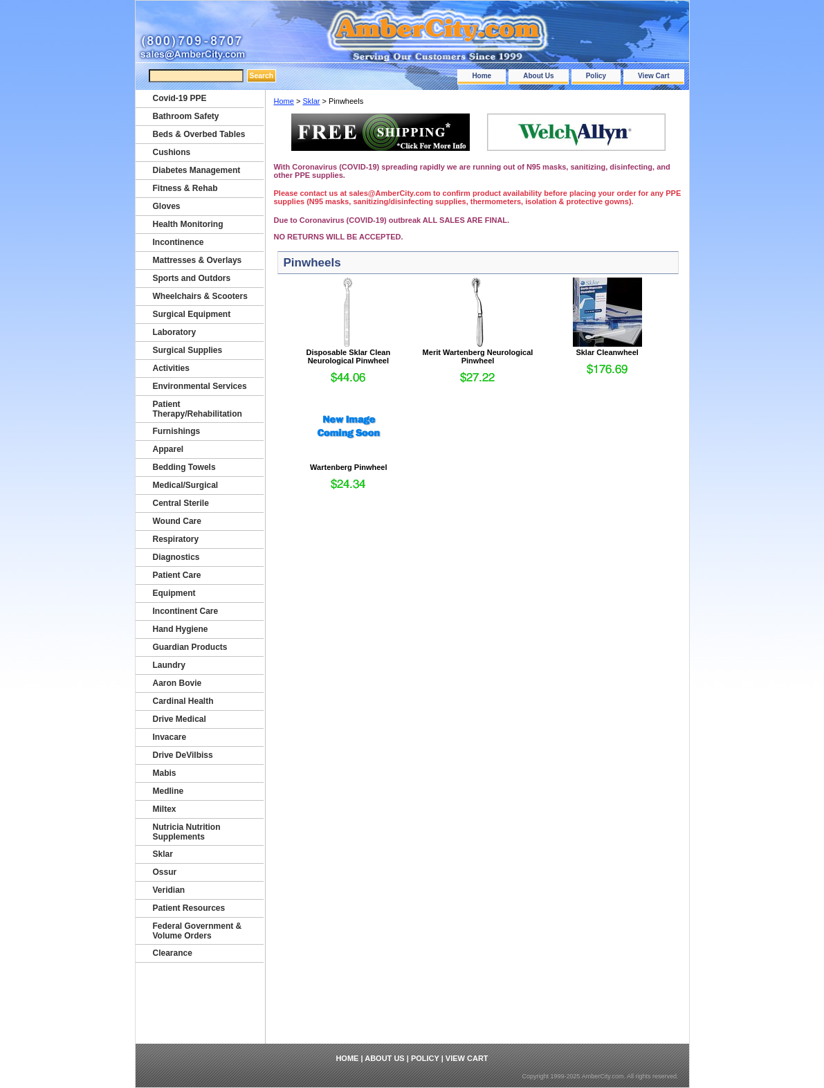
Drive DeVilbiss (183, 755)
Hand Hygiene (180, 629)
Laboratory (174, 332)
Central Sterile (181, 503)
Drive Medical (179, 719)
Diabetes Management (197, 170)
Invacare (170, 737)
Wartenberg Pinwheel (348, 467)
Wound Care (177, 521)
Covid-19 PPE (180, 98)
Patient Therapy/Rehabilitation (197, 409)
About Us (538, 76)
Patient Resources (189, 908)
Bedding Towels (184, 467)
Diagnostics (176, 557)
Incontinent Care (186, 611)
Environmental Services (200, 386)
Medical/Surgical (186, 485)
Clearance (172, 953)
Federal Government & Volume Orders (197, 931)
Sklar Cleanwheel (607, 352)
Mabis (164, 773)
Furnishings (177, 431)
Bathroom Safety (186, 116)
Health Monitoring (188, 224)
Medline (168, 791)
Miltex (164, 809)
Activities (171, 368)
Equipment (174, 593)
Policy (596, 76)
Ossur (165, 872)
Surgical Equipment (192, 314)
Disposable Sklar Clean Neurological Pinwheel (348, 356)
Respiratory (176, 539)
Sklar (311, 101)
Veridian (169, 890)
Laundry (169, 665)
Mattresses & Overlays (197, 260)
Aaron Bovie (177, 683)
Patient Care (177, 575)
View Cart (653, 76)
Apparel (168, 449)
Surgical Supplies (188, 350)
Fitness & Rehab (185, 188)
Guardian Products (190, 647)
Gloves (167, 206)
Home (481, 76)
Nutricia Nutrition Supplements (187, 832)
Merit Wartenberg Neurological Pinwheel (478, 356)
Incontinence (178, 242)
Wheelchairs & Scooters (200, 296)
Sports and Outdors (192, 278)
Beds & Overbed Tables (199, 134)
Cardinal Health (183, 701)
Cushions (172, 152)
